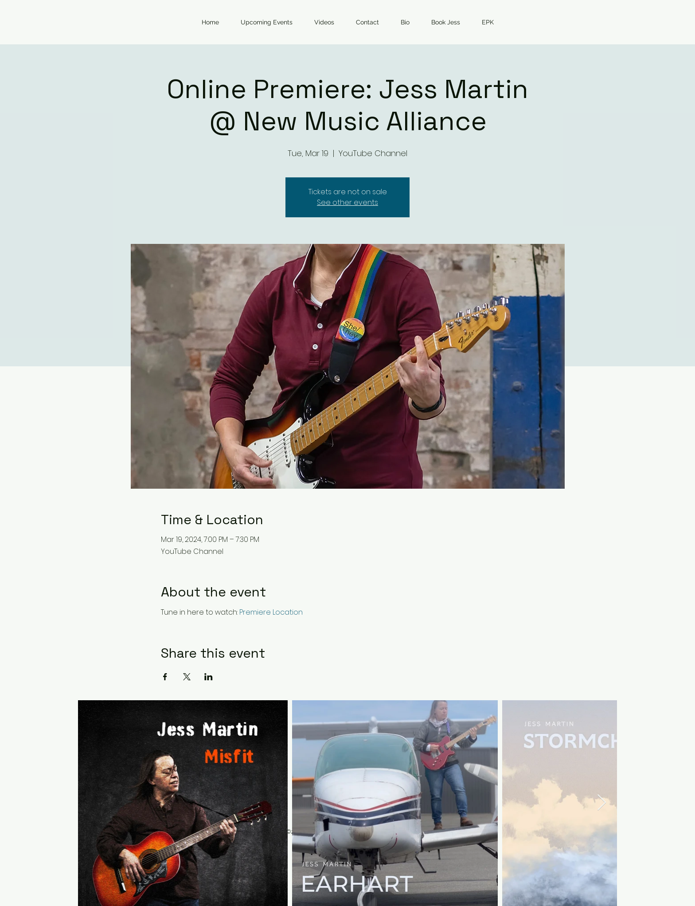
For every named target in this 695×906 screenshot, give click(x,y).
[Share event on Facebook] (165, 676)
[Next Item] (602, 803)
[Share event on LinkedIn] (208, 676)
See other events (347, 202)
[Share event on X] (187, 676)
